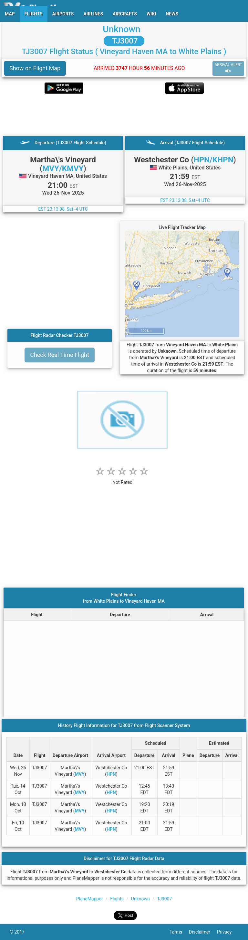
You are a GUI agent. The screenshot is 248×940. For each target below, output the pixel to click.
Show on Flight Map (34, 68)
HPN (111, 774)
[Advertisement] (124, 114)
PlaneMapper (89, 898)
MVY (80, 774)
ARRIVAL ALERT (228, 68)
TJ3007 (124, 40)
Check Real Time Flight (59, 354)
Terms (179, 932)
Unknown (121, 29)
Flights (117, 898)
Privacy (227, 932)
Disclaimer (203, 932)
